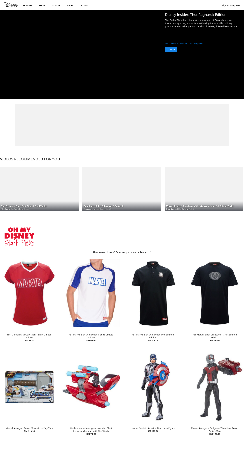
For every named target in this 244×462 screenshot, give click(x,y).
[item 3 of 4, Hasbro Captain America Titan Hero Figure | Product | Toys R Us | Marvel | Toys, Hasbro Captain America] (153, 387)
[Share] (171, 49)
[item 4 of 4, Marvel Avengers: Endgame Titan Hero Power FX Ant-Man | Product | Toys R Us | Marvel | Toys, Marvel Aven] (214, 387)
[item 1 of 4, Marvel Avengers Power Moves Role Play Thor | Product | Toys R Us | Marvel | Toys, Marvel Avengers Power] (29, 387)
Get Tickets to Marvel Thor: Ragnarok (184, 43)
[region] (81, 54)
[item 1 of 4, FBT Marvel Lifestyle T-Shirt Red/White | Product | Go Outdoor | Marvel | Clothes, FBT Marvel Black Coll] (29, 293)
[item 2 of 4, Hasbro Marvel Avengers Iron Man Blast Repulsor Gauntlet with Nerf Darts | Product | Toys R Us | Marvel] (91, 387)
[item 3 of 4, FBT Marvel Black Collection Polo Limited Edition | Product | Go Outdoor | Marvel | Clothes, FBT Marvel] (153, 293)
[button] (232, 5)
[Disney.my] (11, 5)
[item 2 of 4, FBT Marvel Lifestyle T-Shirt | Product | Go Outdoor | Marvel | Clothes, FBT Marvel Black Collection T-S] (91, 293)
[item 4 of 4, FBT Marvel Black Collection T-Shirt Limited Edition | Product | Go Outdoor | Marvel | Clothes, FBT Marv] (214, 293)
